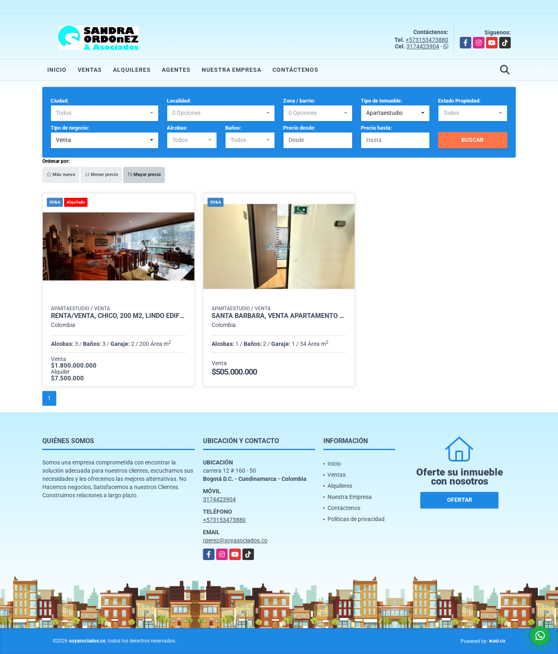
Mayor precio (144, 174)
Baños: (233, 128)
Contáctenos (295, 69)
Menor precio (101, 174)
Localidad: (179, 101)
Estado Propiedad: (459, 101)
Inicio (57, 69)
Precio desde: (299, 128)
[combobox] (105, 113)
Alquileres (132, 69)
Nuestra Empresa (231, 69)
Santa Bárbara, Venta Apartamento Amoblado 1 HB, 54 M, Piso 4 (279, 316)
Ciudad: (60, 101)
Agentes (176, 69)
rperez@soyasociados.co (235, 540)
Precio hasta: (376, 128)
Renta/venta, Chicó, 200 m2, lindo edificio (118, 316)
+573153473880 (427, 40)
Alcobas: (177, 128)
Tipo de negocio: (70, 128)
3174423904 (422, 46)
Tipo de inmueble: (381, 101)
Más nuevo (60, 174)
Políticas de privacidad (356, 519)
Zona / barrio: (299, 101)
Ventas (90, 69)
